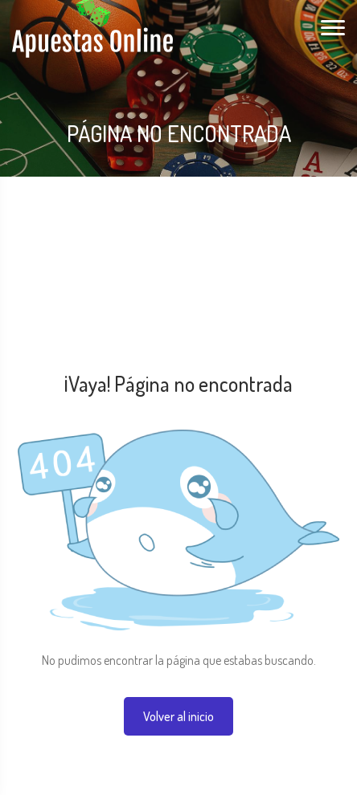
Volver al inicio (178, 716)
